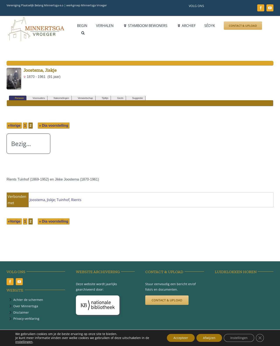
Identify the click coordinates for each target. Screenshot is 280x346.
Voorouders (37, 98)
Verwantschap (83, 98)
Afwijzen (209, 338)
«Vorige (14, 125)
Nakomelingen (59, 98)
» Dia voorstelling (53, 125)
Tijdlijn (103, 98)
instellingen (24, 342)
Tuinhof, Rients (69, 199)
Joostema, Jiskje (42, 199)
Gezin (118, 98)
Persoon (17, 98)
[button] (83, 33)
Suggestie (135, 98)
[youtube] (269, 7)
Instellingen (239, 338)
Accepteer (180, 338)
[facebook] (260, 7)
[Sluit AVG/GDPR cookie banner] (260, 338)
